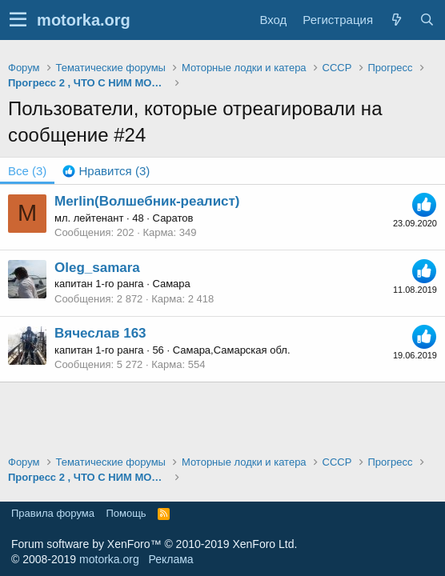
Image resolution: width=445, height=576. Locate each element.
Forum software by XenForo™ (154, 544)
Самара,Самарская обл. (232, 350)
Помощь (126, 513)
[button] (18, 20)
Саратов (173, 218)
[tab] (106, 171)
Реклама (170, 559)
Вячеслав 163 (100, 333)
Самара (171, 284)
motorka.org (109, 559)
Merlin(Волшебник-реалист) (147, 201)
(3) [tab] (27, 171)
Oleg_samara (97, 267)
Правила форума (52, 513)
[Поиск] (426, 19)
